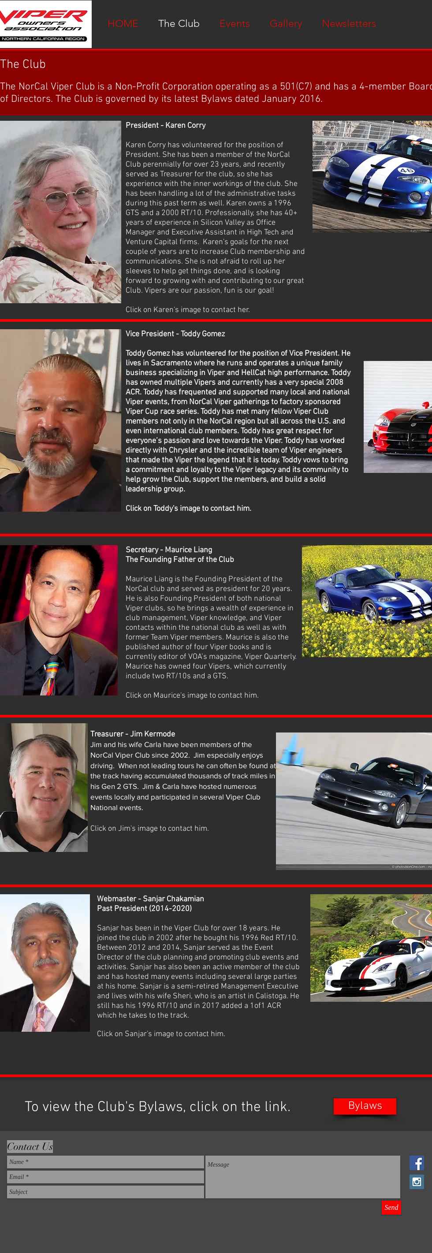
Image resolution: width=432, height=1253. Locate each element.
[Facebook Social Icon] (417, 1163)
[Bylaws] (365, 1106)
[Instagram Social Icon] (417, 1182)
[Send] (391, 1208)
